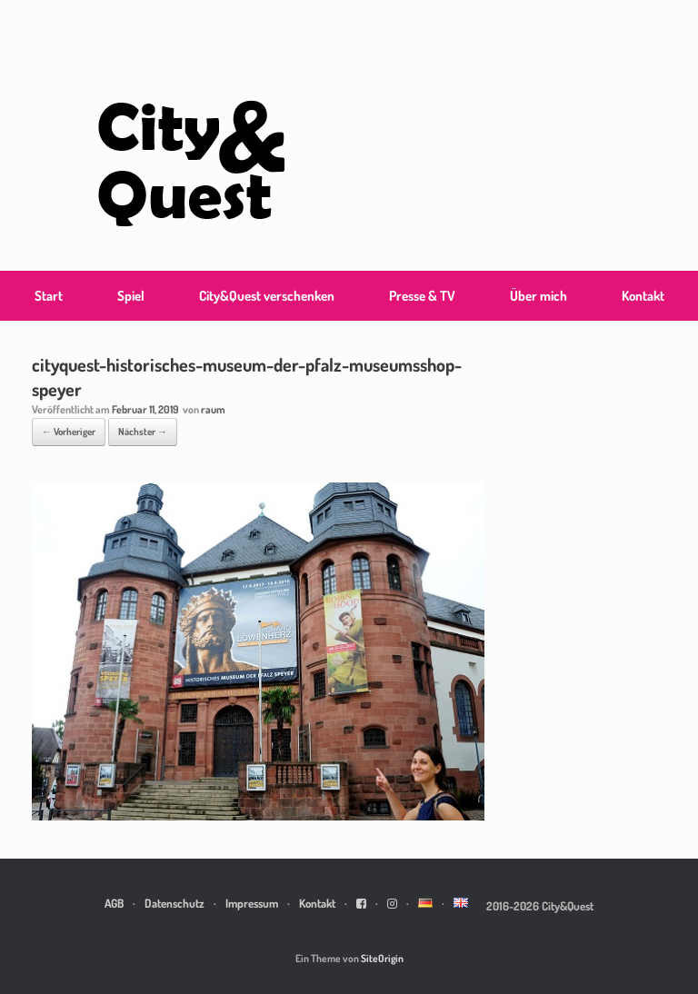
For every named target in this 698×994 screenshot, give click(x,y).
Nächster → (142, 431)
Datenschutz (174, 903)
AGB (114, 903)
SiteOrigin (382, 958)
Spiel (131, 295)
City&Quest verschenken (266, 295)
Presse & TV (422, 295)
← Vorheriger (68, 431)
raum (213, 409)
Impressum (251, 903)
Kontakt (643, 295)
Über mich (538, 295)
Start (49, 295)
